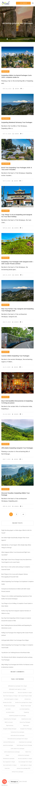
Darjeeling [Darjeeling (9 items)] (26, 712)
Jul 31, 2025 (6, 367)
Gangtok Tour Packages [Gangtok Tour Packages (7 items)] (26, 729)
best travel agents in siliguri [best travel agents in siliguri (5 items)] (11, 699)
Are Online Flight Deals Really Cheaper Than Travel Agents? (15, 539)
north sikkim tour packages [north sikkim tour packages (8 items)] (17, 749)
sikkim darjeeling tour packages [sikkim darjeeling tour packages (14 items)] (12, 752)
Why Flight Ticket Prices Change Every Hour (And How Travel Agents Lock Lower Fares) (16, 561)
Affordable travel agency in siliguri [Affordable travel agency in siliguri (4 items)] (17, 689)
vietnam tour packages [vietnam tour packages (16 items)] (17, 772)
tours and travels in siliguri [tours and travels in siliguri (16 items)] (9, 765)
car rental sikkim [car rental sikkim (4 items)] (10, 712)
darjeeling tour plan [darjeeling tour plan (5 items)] (26, 719)
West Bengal (5, 118)
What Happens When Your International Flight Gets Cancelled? (15, 553)
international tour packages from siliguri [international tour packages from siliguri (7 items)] (17, 739)
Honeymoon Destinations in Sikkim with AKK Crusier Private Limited (15, 590)
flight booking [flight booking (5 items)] (9, 726)
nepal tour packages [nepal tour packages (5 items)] (8, 745)
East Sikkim (5, 210)
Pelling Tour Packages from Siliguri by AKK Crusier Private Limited (17, 634)
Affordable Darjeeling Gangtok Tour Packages (17, 448)
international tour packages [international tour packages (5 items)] (17, 735)
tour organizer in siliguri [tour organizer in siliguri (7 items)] (9, 762)
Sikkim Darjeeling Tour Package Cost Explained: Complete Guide (17, 583)
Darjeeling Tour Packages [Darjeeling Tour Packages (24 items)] (10, 719)
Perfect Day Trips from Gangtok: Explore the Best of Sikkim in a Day (16, 612)
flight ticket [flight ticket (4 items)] (26, 726)
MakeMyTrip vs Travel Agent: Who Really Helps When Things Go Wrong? (16, 546)
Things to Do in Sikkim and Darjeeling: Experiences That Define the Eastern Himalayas (16, 597)
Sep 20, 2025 (7, 228)
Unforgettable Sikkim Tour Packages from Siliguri (15, 640)
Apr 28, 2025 (7, 506)
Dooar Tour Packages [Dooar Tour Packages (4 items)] (25, 722)
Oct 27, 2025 (7, 134)
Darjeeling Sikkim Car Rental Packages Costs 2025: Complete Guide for (16, 76)
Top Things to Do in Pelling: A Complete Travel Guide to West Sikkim (17, 604)
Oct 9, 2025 (6, 181)
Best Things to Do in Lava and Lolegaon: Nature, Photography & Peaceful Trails (14, 575)
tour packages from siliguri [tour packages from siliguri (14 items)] (25, 762)
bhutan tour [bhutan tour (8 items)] (28, 699)
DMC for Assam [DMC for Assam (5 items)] (9, 722)
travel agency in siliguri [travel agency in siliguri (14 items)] (26, 765)
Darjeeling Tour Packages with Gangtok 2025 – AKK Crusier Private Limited (17, 263)
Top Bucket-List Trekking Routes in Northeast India (15, 653)
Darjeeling (5, 71)
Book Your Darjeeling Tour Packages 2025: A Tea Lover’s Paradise (16, 168)
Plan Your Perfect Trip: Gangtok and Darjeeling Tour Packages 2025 (17, 310)
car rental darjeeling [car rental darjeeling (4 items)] (24, 709)
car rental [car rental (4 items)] (8, 709)
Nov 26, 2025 (7, 89)
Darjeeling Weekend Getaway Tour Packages (16, 122)
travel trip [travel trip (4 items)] (7, 768)
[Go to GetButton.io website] (4, 785)
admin (16, 89)
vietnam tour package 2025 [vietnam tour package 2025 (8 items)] (23, 768)
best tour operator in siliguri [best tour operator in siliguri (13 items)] (25, 693)
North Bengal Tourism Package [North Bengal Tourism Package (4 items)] (24, 745)
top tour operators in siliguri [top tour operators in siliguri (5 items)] (25, 759)
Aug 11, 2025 (7, 322)
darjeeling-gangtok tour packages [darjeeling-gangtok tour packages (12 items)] (17, 716)
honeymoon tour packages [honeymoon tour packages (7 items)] (17, 732)
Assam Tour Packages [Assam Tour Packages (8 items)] (8, 693)
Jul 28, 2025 (7, 414)
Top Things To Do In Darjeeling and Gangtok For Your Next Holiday (16, 216)
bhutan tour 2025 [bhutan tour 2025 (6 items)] (7, 702)
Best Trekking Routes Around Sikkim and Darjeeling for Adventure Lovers (16, 626)
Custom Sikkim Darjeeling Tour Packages (15, 356)
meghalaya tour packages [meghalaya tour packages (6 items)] (25, 742)
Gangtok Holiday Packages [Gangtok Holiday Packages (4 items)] (9, 729)
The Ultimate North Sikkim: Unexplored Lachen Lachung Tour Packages (16, 658)
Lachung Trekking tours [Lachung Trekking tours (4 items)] (9, 742)
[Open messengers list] (4, 781)
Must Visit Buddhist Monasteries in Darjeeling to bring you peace (17, 402)
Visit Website (23, 3)
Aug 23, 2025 (7, 275)
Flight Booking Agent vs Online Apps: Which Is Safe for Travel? (16, 531)
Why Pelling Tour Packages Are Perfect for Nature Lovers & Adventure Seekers (17, 666)
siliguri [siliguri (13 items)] (7, 755)
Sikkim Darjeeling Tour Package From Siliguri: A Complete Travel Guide (17, 646)
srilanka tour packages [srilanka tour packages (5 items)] (23, 755)
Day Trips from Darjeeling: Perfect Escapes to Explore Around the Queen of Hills (16, 619)
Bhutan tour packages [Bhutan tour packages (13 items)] (9, 706)
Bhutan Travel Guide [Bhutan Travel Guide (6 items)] (26, 706)
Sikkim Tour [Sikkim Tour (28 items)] (28, 752)
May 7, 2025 (6, 459)
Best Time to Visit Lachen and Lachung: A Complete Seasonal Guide (15, 568)
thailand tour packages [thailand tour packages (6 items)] (8, 759)
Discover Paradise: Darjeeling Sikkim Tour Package (15, 494)
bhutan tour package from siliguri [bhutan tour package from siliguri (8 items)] (23, 702)
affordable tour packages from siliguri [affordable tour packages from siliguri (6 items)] (17, 686)
